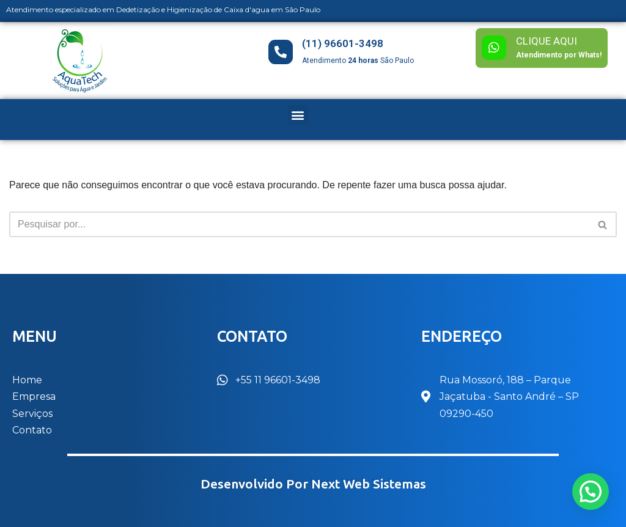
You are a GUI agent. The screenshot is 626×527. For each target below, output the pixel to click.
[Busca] (299, 224)
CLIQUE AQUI (546, 41)
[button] (298, 115)
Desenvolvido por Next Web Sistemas (313, 484)
